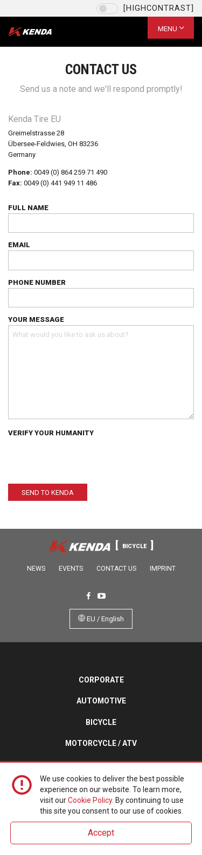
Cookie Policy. (91, 800)
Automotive (101, 700)
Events (71, 568)
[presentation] (90, 459)
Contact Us (116, 568)
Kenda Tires (39, 32)
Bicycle (101, 722)
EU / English (101, 619)
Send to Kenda (48, 492)
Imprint (163, 568)
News (36, 568)
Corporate (101, 680)
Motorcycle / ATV (101, 743)
